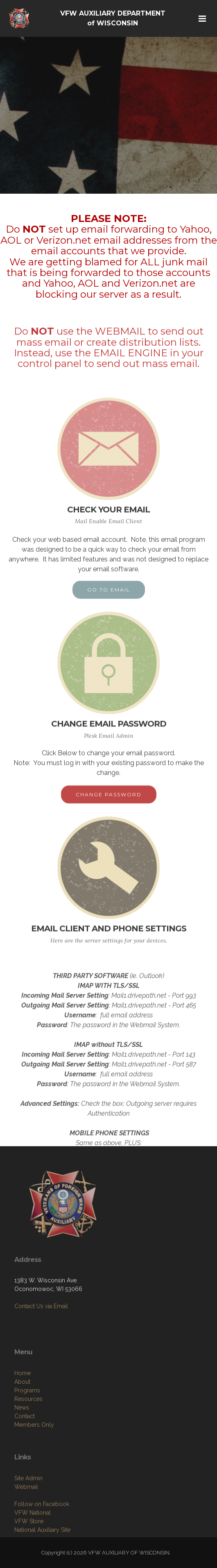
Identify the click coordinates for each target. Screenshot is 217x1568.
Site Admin (28, 1508)
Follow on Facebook (41, 1534)
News (21, 1441)
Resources (28, 1432)
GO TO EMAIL (108, 596)
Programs (27, 1424)
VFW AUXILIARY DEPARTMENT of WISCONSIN (112, 18)
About (22, 1415)
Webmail (26, 1517)
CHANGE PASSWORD (109, 801)
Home (22, 1406)
